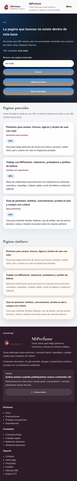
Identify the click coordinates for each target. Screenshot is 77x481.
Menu (69, 6)
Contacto (9, 456)
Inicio (7, 413)
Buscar (38, 72)
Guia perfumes (12, 416)
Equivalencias (12, 423)
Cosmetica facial (13, 435)
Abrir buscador (38, 91)
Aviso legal (10, 460)
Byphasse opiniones (15, 442)
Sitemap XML (11, 470)
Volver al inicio (38, 82)
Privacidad (10, 463)
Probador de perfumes (16, 420)
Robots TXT (11, 474)
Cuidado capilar (12, 438)
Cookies (9, 467)
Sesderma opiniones (15, 445)
